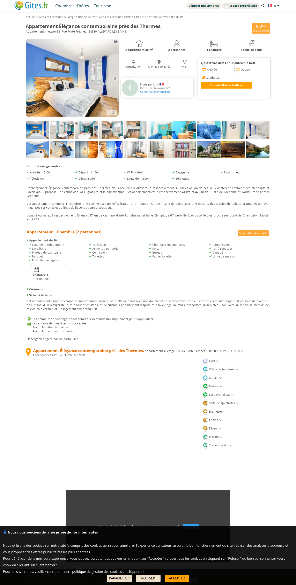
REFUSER (148, 578)
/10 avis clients (259, 28)
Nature (212, 386)
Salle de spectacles (220, 403)
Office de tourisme (220, 369)
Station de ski (216, 445)
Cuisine (35, 289)
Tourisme (102, 5)
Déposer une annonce (203, 6)
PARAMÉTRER (119, 578)
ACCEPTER (177, 578)
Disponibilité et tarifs (253, 233)
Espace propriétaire (240, 6)
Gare (211, 361)
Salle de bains (39, 295)
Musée (212, 378)
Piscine (212, 437)
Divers (212, 428)
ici (142, 571)
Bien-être (214, 411)
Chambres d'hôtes (72, 5)
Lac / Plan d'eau (218, 395)
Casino (212, 420)
